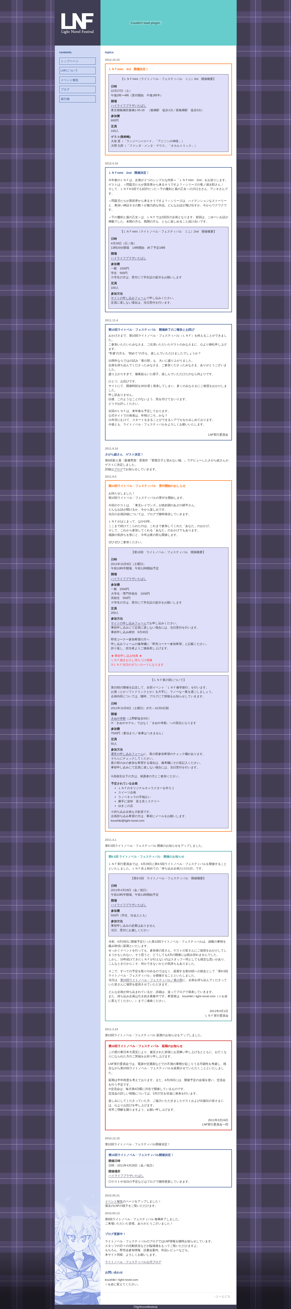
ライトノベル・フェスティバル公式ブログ (133, 1262)
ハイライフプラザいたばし (128, 105)
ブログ (65, 89)
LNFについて (69, 70)
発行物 (65, 99)
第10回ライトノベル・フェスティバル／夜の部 (151, 980)
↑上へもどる (222, 1296)
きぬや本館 (118, 718)
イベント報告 (69, 80)
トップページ (69, 61)
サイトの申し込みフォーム (128, 298)
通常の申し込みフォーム (127, 754)
